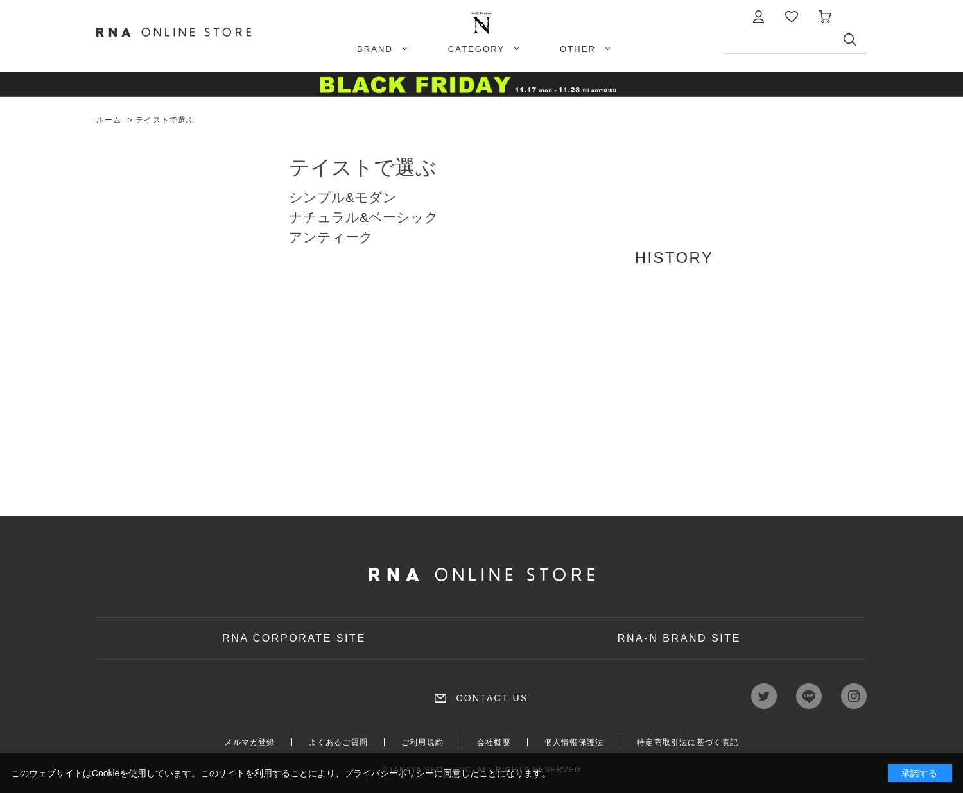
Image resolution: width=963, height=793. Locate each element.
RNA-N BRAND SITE (679, 638)
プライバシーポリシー (389, 773)
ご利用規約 (422, 742)
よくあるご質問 (338, 742)
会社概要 (494, 742)
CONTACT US (492, 698)
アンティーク (331, 237)
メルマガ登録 (249, 742)
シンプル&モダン (343, 197)
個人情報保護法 (573, 742)
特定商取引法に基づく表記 (687, 742)
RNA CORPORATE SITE (294, 638)
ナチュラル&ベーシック (363, 217)
